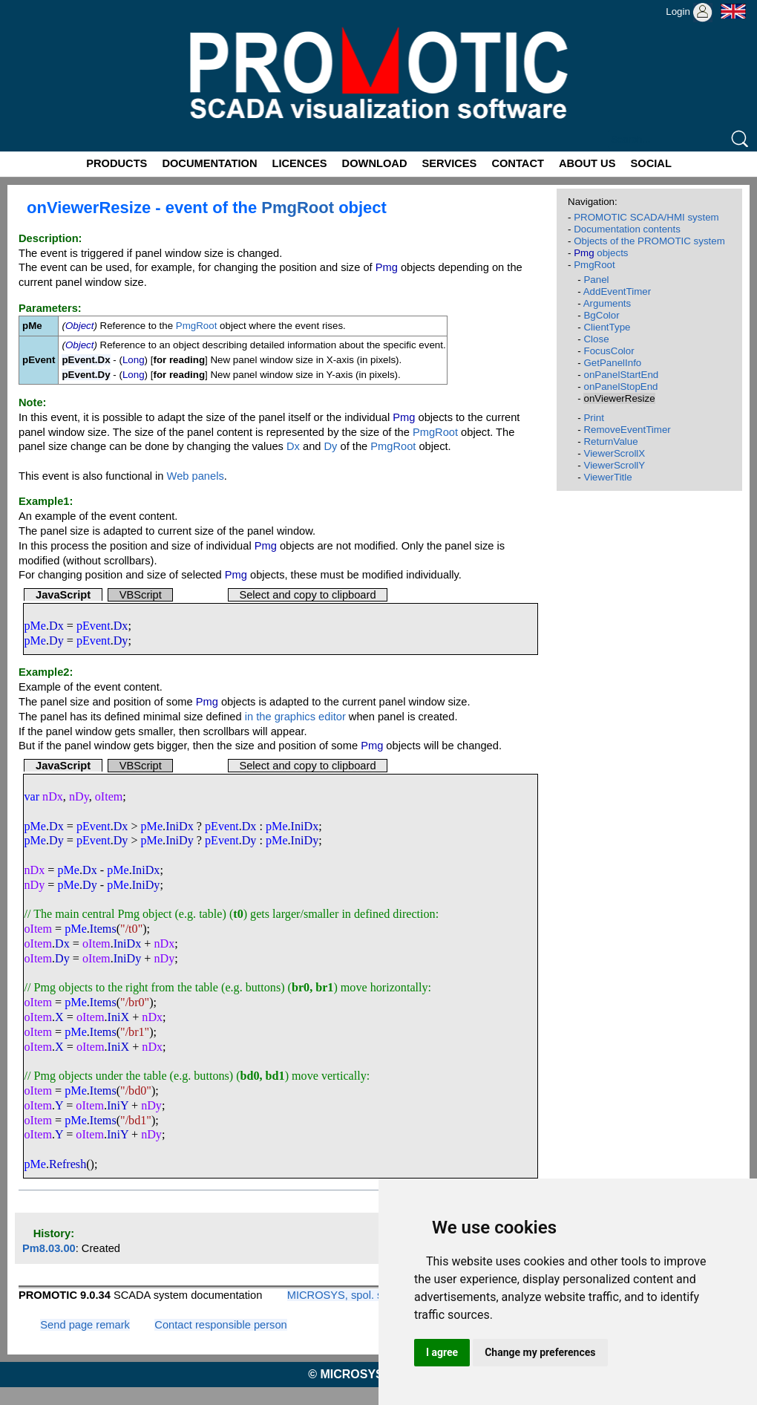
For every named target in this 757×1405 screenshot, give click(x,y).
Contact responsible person (220, 1325)
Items (103, 928)
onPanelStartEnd (620, 374)
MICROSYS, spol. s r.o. (344, 1295)
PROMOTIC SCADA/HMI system (646, 217)
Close (596, 339)
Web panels (195, 476)
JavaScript (63, 595)
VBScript (140, 595)
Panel (596, 279)
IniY (117, 1105)
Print (593, 417)
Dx (293, 446)
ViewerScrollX (614, 453)
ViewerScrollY (614, 465)
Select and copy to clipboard (307, 595)
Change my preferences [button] (540, 1352)
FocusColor (608, 350)
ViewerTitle (607, 477)
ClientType (606, 327)
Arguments (607, 303)
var (31, 796)
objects (601, 252)
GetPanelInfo (612, 362)
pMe (35, 625)
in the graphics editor (295, 717)
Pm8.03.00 (49, 1248)
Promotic (27, 5)
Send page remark (85, 1325)
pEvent (93, 625)
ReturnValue (610, 441)
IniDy (180, 840)
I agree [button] (442, 1352)
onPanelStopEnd (620, 386)
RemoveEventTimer (626, 429)
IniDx (180, 826)
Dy (331, 446)
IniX (119, 1017)
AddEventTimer (617, 291)
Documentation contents (627, 229)
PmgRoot (297, 207)
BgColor (601, 315)
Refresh (67, 1164)
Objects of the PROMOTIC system (649, 241)
